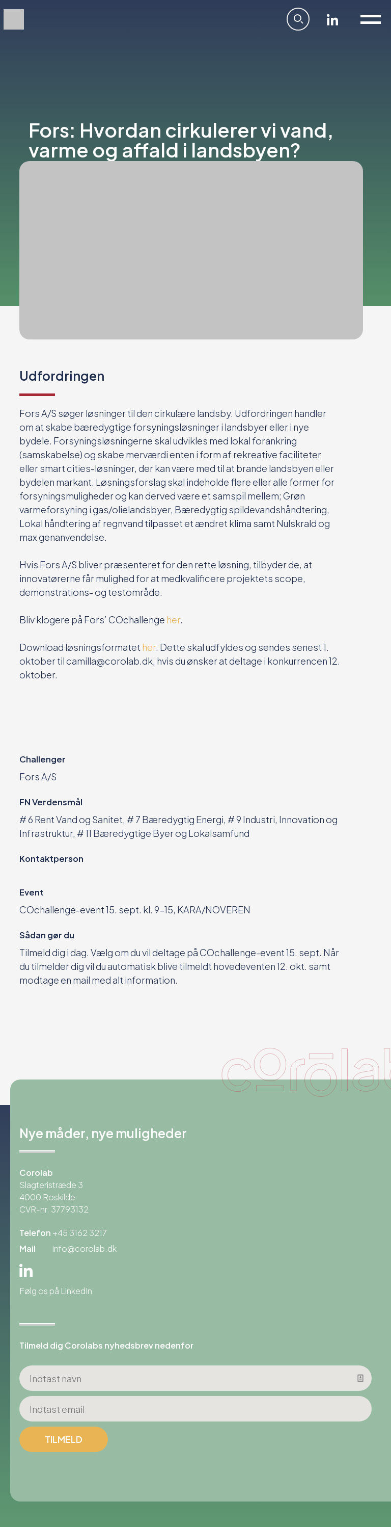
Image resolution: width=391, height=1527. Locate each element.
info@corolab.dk (84, 1248)
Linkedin (333, 19)
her (173, 619)
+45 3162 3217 (79, 1232)
